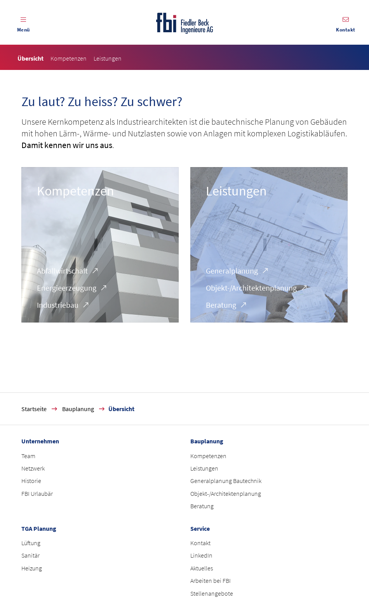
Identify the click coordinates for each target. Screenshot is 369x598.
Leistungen (236, 190)
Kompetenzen (75, 190)
